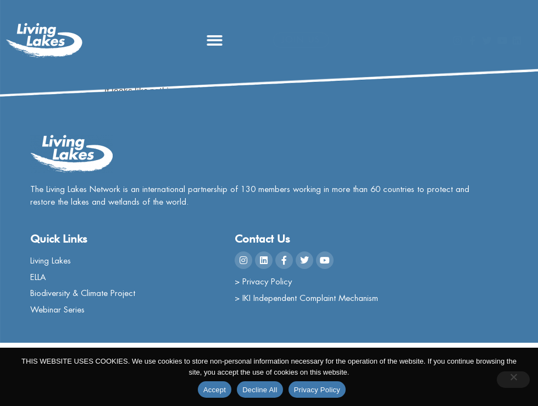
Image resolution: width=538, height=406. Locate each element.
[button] (215, 40)
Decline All (259, 390)
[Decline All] (513, 379)
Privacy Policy (317, 390)
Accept (214, 390)
